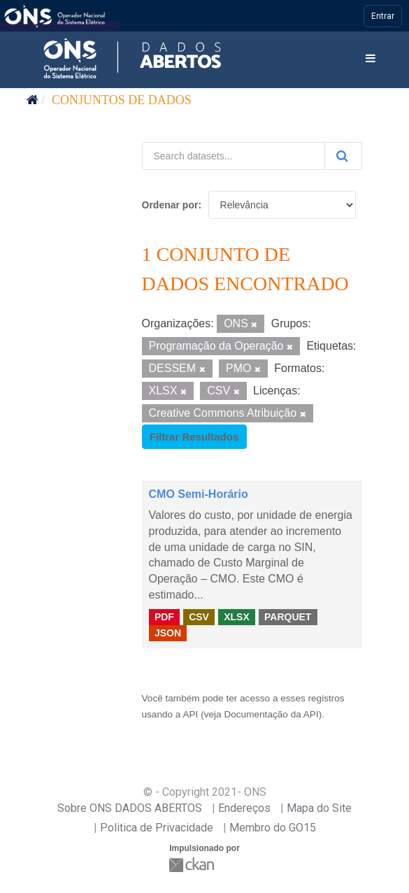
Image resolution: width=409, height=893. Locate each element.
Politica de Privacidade (156, 827)
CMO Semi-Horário (198, 494)
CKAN (193, 864)
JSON (168, 632)
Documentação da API (271, 714)
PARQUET (287, 616)
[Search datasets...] (233, 156)
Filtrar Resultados (194, 437)
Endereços (244, 808)
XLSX (237, 616)
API (190, 714)
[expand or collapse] (370, 59)
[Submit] (343, 156)
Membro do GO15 (272, 827)
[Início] (32, 100)
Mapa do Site (319, 808)
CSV (199, 616)
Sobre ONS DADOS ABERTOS (129, 808)
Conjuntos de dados (122, 100)
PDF (164, 616)
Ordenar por (170, 204)
